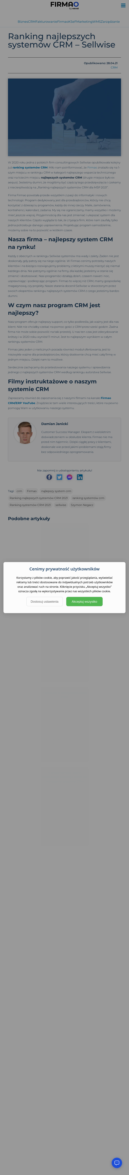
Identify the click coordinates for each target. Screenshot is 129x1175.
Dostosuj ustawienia (44, 601)
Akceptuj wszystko (84, 601)
